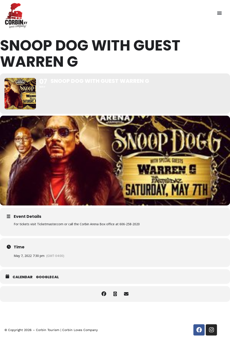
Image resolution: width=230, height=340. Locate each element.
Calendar (23, 277)
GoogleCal (47, 277)
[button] (219, 13)
